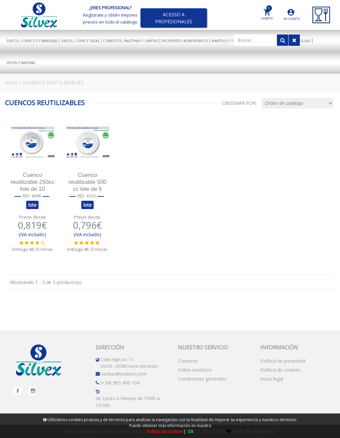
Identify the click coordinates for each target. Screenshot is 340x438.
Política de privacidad (282, 361)
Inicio (11, 82)
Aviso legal (271, 379)
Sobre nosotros (195, 370)
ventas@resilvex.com (123, 374)
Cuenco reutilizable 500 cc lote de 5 (87, 182)
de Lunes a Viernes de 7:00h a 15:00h (128, 401)
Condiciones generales (202, 379)
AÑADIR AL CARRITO (32, 263)
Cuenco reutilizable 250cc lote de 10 (32, 182)
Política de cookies (280, 370)
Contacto (188, 361)
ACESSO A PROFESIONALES (173, 18)
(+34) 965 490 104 (119, 383)
